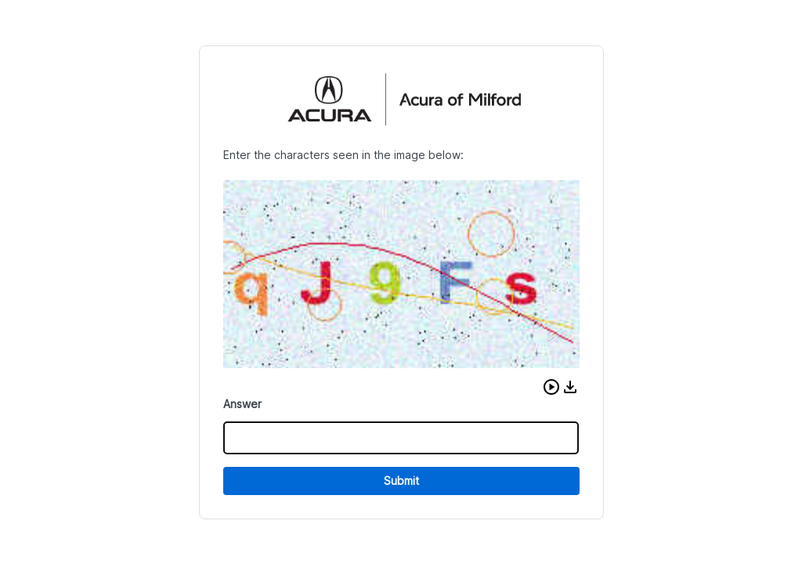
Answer (242, 403)
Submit (401, 480)
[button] (551, 387)
